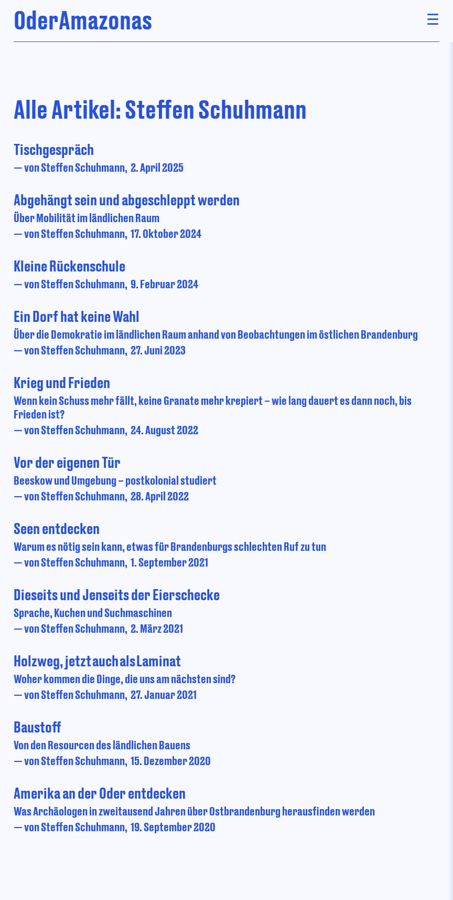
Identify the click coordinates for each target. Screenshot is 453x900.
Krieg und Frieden (62, 382)
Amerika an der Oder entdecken (100, 793)
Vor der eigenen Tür (67, 462)
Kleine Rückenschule (69, 266)
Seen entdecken (57, 528)
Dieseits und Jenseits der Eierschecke (117, 594)
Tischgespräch (54, 149)
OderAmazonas (83, 19)
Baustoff (37, 727)
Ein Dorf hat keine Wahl (76, 316)
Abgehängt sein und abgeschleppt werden (127, 199)
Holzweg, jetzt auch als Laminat (97, 660)
